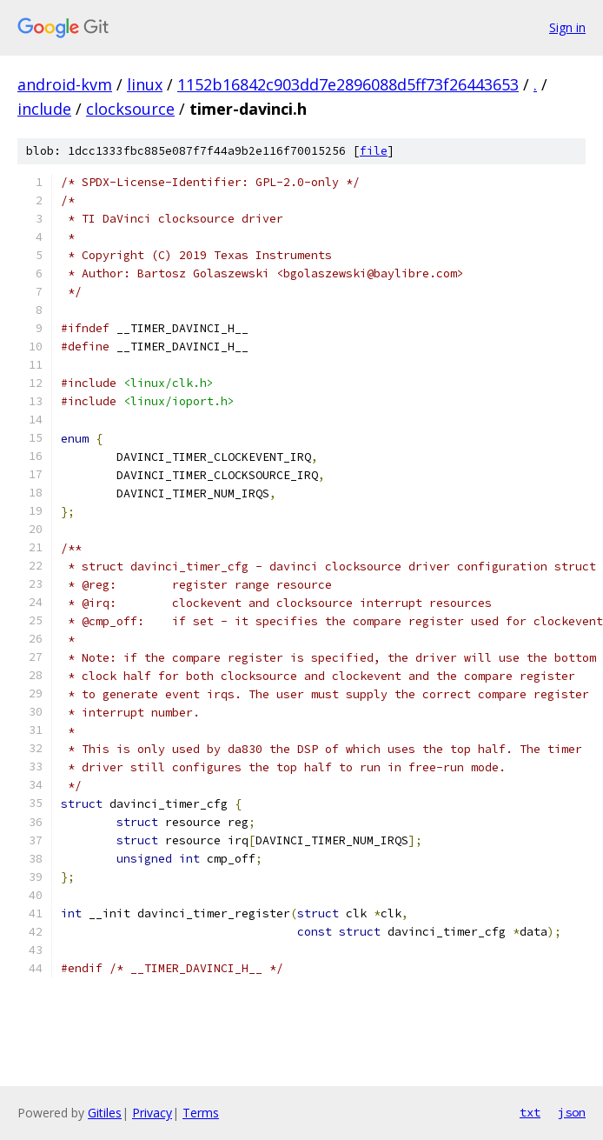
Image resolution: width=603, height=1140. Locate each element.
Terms (200, 1112)
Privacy (152, 1112)
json (572, 1112)
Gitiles (105, 1112)
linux (144, 84)
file (374, 150)
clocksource (130, 108)
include (44, 108)
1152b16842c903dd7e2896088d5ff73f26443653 (348, 84)
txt (530, 1112)
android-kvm (64, 84)
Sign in (567, 27)
